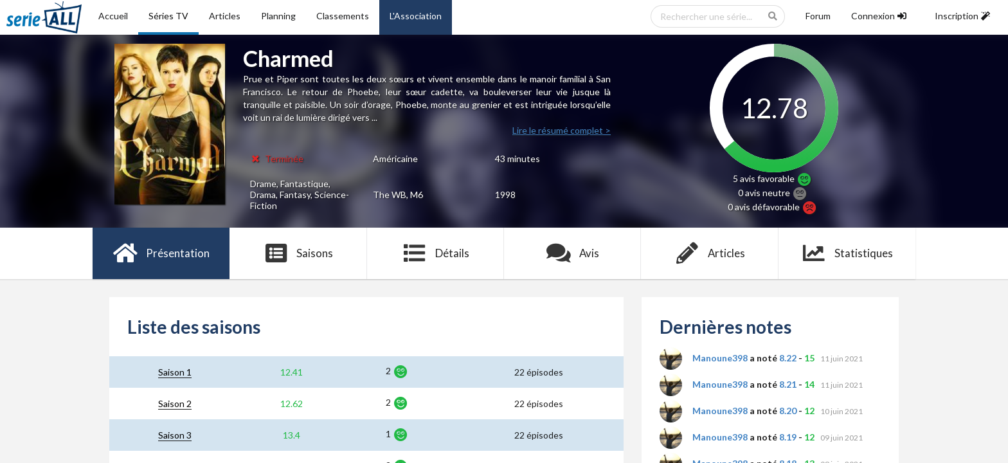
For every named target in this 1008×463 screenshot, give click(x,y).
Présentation (161, 253)
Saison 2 (175, 403)
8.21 (788, 384)
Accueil (113, 15)
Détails (435, 253)
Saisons (299, 253)
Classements (342, 15)
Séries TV (168, 15)
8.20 (788, 410)
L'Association (416, 15)
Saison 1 (175, 372)
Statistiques (847, 253)
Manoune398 (720, 357)
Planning (278, 15)
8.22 (788, 357)
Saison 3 (175, 435)
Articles (224, 15)
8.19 (788, 436)
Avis (572, 253)
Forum (818, 15)
